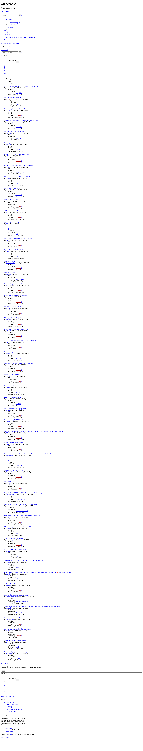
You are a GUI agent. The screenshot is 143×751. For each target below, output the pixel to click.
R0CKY (8, 285)
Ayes (7, 399)
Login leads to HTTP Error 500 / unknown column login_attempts (23, 493)
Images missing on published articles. (15, 640)
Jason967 (18, 127)
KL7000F (9, 274)
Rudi (7, 631)
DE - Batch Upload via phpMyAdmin (15, 549)
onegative (9, 421)
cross (7, 251)
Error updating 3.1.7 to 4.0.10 (13, 222)
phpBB (10, 734)
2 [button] (4, 65)
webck (8, 178)
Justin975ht (19, 149)
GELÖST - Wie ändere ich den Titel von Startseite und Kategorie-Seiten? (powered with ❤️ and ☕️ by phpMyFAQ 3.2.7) (40, 572)
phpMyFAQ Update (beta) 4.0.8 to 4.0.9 (16, 295)
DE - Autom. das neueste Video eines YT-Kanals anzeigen (21, 177)
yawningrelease (20, 172)
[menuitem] (14, 22)
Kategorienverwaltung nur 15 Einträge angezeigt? (18, 363)
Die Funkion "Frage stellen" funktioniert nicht (17, 629)
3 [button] (4, 67)
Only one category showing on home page (16, 652)
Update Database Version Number (14, 250)
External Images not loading (12, 352)
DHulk (8, 433)
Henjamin (18, 183)
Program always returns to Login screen (16, 595)
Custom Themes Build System (13, 397)
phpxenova (19, 358)
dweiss (8, 88)
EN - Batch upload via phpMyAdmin (15, 408)
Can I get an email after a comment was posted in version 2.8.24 (23, 515)
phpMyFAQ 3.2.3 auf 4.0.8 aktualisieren (16, 329)
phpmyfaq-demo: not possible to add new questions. (19, 165)
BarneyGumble (10, 263)
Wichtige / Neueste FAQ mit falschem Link (17, 318)
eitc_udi (8, 110)
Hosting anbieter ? (9, 481)
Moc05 (8, 376)
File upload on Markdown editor (13, 442)
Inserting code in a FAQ (11, 143)
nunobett (8, 444)
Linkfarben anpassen (10, 272)
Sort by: (21, 667)
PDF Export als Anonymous (12, 261)
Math (7, 201)
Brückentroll (10, 455)
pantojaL (8, 517)
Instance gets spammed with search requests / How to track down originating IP (27, 454)
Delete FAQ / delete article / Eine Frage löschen (18, 238)
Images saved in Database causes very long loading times (21, 120)
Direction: (35, 667)
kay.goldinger (10, 122)
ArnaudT (8, 190)
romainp (8, 133)
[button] (4, 58)
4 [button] (4, 68)
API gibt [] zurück (9, 584)
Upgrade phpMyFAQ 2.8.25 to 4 (13, 306)
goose (8, 387)
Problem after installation (11, 199)
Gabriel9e (18, 138)
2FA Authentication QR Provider (14, 538)
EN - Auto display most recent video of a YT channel (19, 527)
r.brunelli (8, 608)
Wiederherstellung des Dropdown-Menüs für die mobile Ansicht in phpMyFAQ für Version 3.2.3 (32, 606)
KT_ (7, 212)
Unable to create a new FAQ (12, 188)
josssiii (18, 392)
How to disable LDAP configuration (15, 131)
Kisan (17, 104)
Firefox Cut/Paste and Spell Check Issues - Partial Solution (21, 86)
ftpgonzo (8, 483)
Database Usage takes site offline (14, 284)
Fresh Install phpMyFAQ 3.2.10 (13, 420)
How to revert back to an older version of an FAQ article (20, 504)
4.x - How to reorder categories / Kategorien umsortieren (21, 340)
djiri (7, 156)
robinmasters (10, 619)
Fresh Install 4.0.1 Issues (11, 374)
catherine (9, 167)
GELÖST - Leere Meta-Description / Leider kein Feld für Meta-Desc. (24, 561)
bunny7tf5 (19, 93)
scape (7, 240)
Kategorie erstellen (9, 386)
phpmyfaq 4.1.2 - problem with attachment (16, 154)
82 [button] (5, 73)
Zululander (9, 653)
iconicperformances (12, 506)
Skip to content (5, 11)
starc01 (18, 404)
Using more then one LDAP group (14, 618)
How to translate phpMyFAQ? (13, 97)
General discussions (10, 43)
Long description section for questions (15, 109)
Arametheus (9, 353)
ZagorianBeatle (10, 472)
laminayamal (19, 279)
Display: (8, 667)
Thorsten (11, 47)
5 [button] (4, 70)
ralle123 (8, 331)
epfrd (7, 642)
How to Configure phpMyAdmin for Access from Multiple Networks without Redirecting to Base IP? (34, 431)
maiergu (8, 365)
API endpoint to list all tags (12, 211)
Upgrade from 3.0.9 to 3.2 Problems (14, 470)
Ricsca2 (8, 308)
